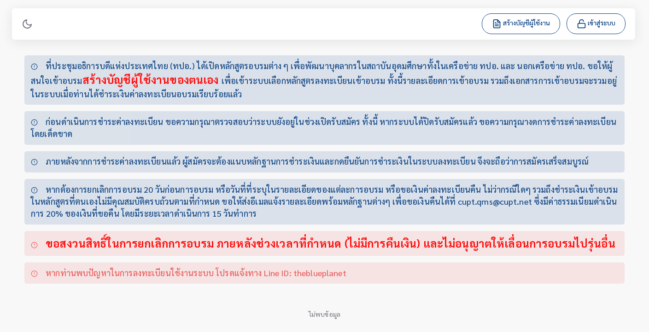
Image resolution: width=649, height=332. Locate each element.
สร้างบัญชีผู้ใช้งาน (522, 23)
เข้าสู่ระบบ (597, 23)
